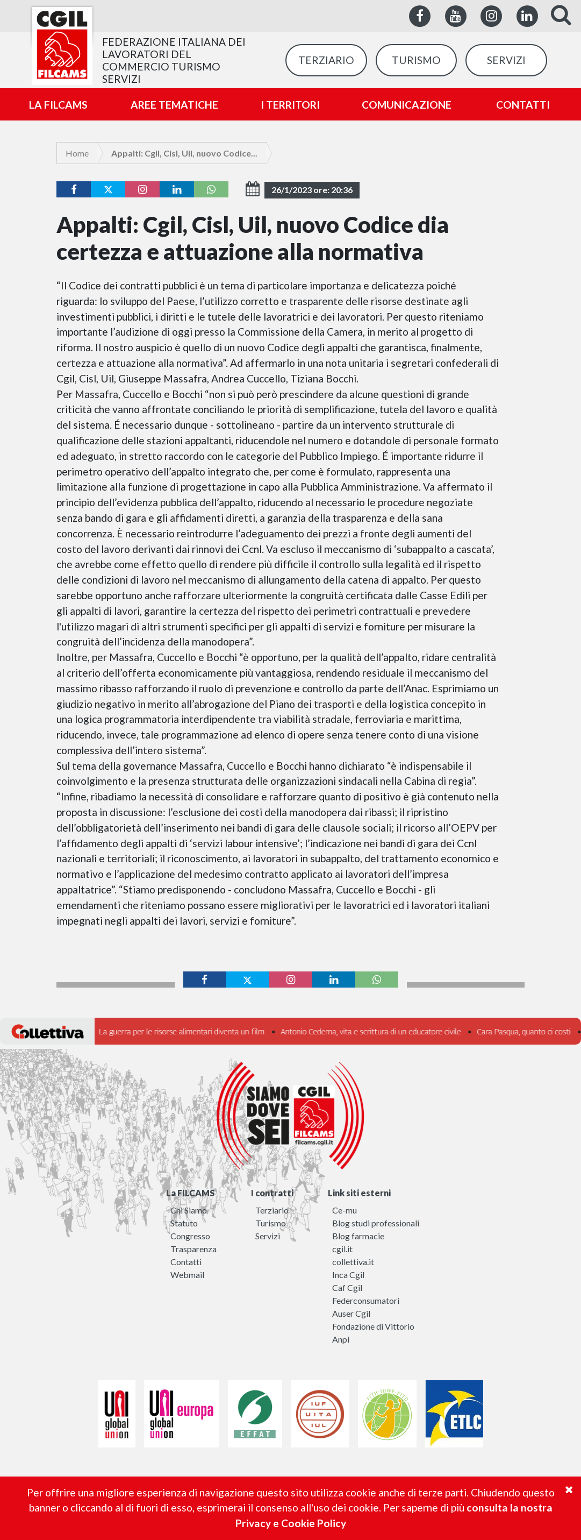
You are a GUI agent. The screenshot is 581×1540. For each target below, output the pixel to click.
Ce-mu (344, 1210)
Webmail (187, 1274)
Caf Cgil (347, 1287)
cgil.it (342, 1249)
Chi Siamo (188, 1210)
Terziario (272, 1210)
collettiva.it (353, 1262)
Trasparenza (193, 1249)
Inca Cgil (348, 1274)
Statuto (184, 1223)
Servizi (267, 1236)
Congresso (190, 1236)
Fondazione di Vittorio (373, 1326)
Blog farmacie (358, 1236)
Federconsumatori (365, 1300)
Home (77, 153)
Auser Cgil (351, 1313)
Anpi (340, 1339)
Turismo (270, 1223)
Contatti (186, 1262)
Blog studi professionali (375, 1223)
